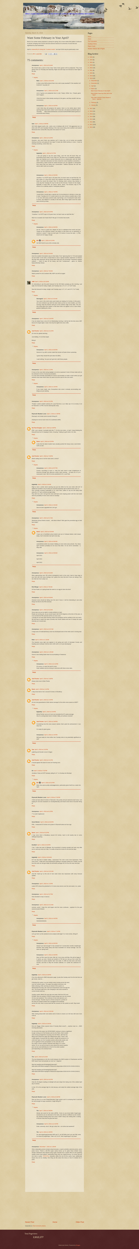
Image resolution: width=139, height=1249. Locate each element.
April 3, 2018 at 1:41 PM (42, 689)
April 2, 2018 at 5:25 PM (47, 441)
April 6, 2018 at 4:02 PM (46, 1079)
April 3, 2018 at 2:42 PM (41, 749)
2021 (91, 70)
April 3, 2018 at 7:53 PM (53, 797)
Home (55, 1222)
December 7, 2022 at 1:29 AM (47, 1146)
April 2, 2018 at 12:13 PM (46, 331)
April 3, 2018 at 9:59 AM (50, 553)
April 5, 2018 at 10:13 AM (46, 904)
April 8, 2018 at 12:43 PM (51, 1124)
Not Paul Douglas (37, 428)
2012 (91, 122)
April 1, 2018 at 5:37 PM (49, 153)
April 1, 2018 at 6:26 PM (50, 105)
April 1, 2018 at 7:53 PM (50, 192)
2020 (91, 73)
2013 (91, 119)
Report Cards (91, 46)
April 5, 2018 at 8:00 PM (50, 943)
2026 (91, 57)
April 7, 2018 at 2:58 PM (45, 1110)
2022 (91, 67)
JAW (33, 281)
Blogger (78, 1245)
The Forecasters (92, 41)
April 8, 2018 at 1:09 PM (45, 1132)
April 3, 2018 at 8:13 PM (46, 811)
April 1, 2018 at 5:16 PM (46, 138)
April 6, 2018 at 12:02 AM (46, 1011)
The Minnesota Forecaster (55, 8)
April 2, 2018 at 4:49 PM (49, 428)
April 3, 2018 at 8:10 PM (47, 782)
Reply (33, 74)
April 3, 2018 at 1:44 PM (46, 700)
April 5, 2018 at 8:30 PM (50, 955)
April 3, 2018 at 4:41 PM (46, 760)
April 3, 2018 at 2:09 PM (50, 721)
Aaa (33, 749)
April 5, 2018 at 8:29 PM (44, 974)
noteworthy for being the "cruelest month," (43, 49)
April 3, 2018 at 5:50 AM (47, 531)
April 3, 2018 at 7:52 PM (40, 770)
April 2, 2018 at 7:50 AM (46, 271)
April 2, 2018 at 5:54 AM (46, 253)
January (93, 105)
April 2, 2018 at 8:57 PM (50, 468)
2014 (91, 116)
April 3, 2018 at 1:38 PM (46, 678)
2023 (91, 65)
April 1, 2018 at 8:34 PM (46, 211)
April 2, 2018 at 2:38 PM (53, 413)
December (94, 80)
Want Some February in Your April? (100, 91)
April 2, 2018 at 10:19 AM (42, 281)
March (93, 88)
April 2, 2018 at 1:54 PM (50, 386)
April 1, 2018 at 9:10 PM (47, 240)
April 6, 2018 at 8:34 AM (44, 1023)
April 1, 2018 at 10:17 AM (51, 90)
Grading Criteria (92, 44)
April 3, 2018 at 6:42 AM (46, 573)
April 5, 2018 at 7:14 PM (53, 931)
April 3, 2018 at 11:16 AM (42, 639)
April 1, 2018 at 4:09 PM (41, 123)
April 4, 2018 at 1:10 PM (46, 883)
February (94, 102)
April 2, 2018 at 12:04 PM (46, 318)
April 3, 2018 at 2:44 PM (50, 734)
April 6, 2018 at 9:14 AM (41, 1056)
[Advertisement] (54, 1206)
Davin (38, 441)
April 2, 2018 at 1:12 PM (46, 369)
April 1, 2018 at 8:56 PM (50, 227)
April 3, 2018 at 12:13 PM (51, 664)
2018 (91, 78)
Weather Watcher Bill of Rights (96, 48)
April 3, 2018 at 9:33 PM (43, 845)
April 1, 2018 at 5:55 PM (50, 175)
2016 (91, 111)
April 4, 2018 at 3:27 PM (46, 894)
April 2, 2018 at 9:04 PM (50, 349)
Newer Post (29, 1222)
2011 (91, 124)
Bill (37, 240)
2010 (91, 127)
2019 (91, 75)
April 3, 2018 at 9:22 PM (42, 832)
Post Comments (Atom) (39, 1226)
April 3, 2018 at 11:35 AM (46, 652)
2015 (91, 114)
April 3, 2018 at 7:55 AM (45, 587)
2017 (91, 108)
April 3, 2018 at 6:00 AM (50, 541)
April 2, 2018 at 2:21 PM (46, 401)
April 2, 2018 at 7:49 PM (46, 456)
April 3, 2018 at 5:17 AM (46, 518)
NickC (38, 531)
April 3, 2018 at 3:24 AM (44, 484)
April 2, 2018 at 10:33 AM (50, 298)
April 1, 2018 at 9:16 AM (46, 65)
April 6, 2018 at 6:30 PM (53, 1097)
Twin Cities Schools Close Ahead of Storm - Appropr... (101, 98)
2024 (91, 62)
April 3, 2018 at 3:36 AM (50, 505)
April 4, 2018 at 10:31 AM (46, 871)
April (92, 86)
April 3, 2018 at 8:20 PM (46, 822)
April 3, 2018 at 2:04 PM (49, 711)
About (89, 39)
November (94, 83)
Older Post (80, 1222)
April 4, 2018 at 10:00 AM (45, 857)
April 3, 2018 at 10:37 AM (46, 629)
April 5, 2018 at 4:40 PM (50, 918)
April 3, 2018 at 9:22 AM (46, 610)
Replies (36, 77)
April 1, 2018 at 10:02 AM (47, 80)
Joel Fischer (35, 331)
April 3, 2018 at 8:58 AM (46, 597)
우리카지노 (46, 1156)
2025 (91, 59)
